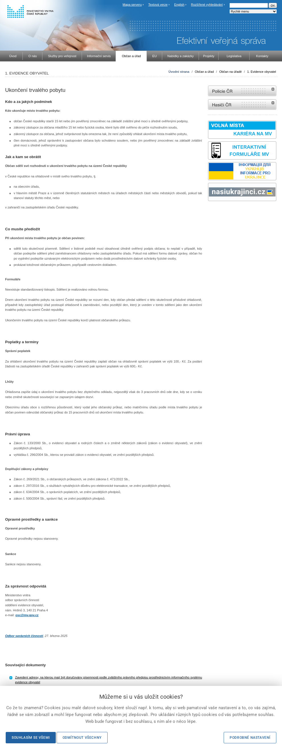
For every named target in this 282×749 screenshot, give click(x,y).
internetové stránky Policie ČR (242, 91)
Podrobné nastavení (250, 738)
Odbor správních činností (24, 636)
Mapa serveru (132, 4)
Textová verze (158, 4)
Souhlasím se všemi (31, 738)
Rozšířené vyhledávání (207, 4)
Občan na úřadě (230, 71)
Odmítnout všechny (82, 738)
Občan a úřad (204, 71)
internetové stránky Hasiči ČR (242, 104)
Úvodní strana (178, 71)
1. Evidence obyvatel (261, 71)
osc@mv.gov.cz (26, 615)
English (179, 4)
